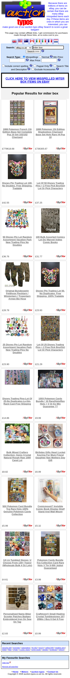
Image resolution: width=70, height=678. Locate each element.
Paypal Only (43, 66)
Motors (24, 672)
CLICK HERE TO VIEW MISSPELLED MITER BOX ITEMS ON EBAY (35, 80)
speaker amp (60, 648)
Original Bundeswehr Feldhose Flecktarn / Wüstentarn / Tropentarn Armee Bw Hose (17, 294)
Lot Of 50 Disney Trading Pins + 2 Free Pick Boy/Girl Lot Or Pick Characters (50, 186)
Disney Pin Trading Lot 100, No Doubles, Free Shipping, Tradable (17, 186)
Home (14, 672)
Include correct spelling (16, 66)
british (4, 650)
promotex (16, 648)
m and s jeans (24, 650)
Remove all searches (10, 667)
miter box (5, 663)
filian (10, 650)
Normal (45, 57)
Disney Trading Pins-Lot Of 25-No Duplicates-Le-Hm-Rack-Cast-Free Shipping (17, 401)
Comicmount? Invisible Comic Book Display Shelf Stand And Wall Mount (50, 509)
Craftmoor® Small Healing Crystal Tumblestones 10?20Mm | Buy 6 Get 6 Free (50, 616)
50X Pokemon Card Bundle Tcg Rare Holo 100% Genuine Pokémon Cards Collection (17, 510)
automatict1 (25, 648)
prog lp (41, 648)
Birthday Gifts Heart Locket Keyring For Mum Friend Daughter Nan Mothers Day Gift (50, 456)
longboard (53, 650)
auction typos (37, 672)
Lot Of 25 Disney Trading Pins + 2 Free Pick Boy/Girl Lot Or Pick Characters (50, 347)
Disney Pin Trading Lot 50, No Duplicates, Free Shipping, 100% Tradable (50, 293)
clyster (15, 650)
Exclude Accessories (45, 69)
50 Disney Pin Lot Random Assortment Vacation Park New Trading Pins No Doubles (17, 241)
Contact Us (52, 672)
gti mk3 (34, 648)
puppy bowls (36, 650)
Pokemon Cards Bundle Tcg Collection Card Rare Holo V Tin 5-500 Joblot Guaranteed (50, 564)
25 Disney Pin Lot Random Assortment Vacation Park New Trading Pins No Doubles (17, 348)
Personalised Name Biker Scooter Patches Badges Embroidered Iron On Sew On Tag (17, 618)
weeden (45, 650)
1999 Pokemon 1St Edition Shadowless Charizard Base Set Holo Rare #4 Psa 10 (50, 133)
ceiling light (49, 648)
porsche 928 (7, 648)
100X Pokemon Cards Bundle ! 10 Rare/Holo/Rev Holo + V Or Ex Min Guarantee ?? (50, 402)
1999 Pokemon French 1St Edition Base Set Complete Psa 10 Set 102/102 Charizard (17, 133)
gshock (61, 650)
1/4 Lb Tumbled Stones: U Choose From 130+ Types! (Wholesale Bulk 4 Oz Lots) (17, 563)
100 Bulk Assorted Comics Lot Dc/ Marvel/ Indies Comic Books (50, 240)
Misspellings (32, 57)
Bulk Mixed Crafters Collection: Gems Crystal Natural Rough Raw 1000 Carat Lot (17, 456)
